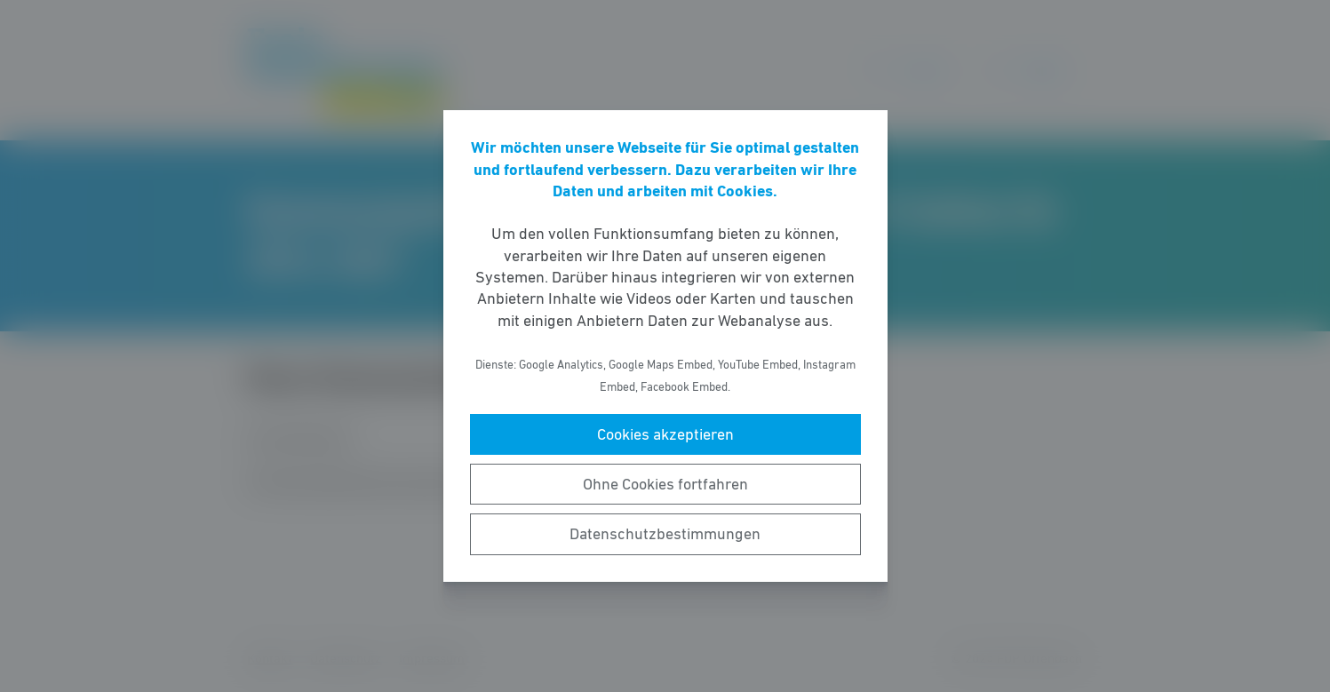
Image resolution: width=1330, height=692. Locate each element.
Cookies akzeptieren (665, 434)
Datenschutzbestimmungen (665, 534)
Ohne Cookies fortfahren (665, 484)
